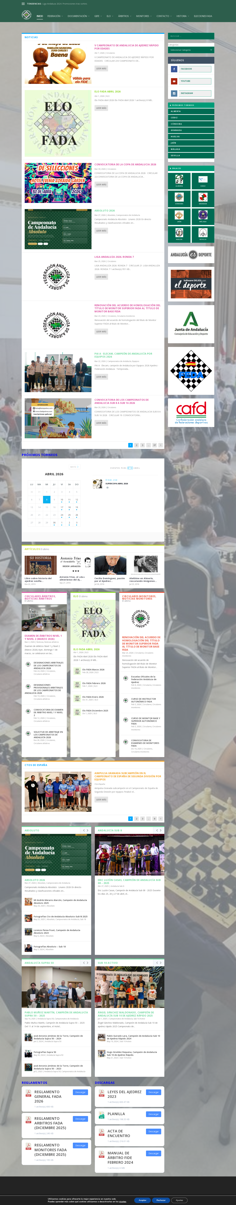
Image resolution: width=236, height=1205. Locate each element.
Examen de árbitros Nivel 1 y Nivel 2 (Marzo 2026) (43, 630)
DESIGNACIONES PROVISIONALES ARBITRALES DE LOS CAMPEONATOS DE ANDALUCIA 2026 (44, 681)
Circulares (110, 46)
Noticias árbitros (51, 635)
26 (77, 507)
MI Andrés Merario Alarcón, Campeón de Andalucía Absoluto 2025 (60, 894)
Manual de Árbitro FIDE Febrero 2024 (120, 1150)
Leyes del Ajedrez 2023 (125, 1087)
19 (77, 500)
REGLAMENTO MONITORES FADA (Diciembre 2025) (50, 1142)
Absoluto (111, 208)
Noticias (40, 635)
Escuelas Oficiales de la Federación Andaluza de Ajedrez (143, 672)
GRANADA (176, 123)
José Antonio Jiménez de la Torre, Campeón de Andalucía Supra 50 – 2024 (58, 1030)
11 (69, 492)
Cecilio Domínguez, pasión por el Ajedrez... (110, 572)
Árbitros (123, 13)
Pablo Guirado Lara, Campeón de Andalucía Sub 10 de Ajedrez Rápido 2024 (133, 1030)
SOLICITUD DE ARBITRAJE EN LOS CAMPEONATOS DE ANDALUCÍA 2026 (48, 727)
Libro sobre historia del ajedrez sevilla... (38, 572)
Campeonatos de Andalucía (128, 208)
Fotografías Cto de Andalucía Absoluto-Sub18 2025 (60, 909)
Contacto (163, 13)
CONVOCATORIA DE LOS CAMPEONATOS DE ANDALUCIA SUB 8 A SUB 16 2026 (122, 394)
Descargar (80, 1085)
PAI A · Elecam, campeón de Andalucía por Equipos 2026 (123, 348)
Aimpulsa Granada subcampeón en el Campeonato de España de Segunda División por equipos (128, 769)
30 (54, 515)
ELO (108, 89)
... (148, 437)
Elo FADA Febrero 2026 (94, 676)
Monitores (142, 13)
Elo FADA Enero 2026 (93, 689)
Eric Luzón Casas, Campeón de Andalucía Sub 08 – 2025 (129, 874)
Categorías (173, 37)
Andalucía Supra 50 (45, 1011)
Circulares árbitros (42, 667)
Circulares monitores (126, 309)
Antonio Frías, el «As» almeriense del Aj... (72, 571)
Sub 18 (83, 912)
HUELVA (175, 129)
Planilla (116, 1106)
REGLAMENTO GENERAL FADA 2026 (47, 1089)
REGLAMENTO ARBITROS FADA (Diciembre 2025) (50, 1116)
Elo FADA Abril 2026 (108, 84)
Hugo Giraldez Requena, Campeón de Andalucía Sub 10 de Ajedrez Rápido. (132, 1046)
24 (62, 507)
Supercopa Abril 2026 (117, 476)
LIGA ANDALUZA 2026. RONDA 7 (114, 249)
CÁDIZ (174, 110)
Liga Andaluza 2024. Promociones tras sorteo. (64, 3)
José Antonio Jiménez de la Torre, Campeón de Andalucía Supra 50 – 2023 (58, 1060)
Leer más (101, 61)
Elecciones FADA (203, 13)
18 (69, 500)
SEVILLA (175, 148)
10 (62, 492)
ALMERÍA (176, 104)
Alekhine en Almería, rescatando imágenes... (143, 572)
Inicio (40, 13)
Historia (181, 13)
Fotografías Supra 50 (45, 1045)
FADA (32, 1191)
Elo (109, 13)
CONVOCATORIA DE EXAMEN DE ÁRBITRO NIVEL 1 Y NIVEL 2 (48, 705)
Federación (53, 13)
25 (69, 507)
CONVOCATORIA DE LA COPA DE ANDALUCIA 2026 (125, 157)
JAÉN (173, 135)
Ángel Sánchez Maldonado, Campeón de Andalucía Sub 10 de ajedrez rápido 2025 (126, 1007)
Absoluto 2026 (105, 203)
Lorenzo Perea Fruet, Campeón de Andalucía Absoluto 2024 (57, 924)
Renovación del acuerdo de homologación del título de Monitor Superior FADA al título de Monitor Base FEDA (128, 301)
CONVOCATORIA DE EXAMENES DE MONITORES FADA (145, 736)
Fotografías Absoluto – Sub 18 (50, 939)
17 (62, 500)
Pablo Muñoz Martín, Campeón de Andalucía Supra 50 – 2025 (56, 1007)
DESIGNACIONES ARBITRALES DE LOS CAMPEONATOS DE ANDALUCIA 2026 (48, 658)
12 (77, 492)
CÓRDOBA (176, 116)
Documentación (77, 13)
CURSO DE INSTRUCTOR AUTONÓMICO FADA (143, 693)
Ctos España (100, 777)
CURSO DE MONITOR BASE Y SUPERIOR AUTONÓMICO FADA (145, 714)
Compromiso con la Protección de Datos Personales (174, 1190)
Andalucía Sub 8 (117, 879)
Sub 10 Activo (139, 1011)
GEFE (96, 13)
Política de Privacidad (135, 1190)
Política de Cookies (100, 1190)
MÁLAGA (175, 142)
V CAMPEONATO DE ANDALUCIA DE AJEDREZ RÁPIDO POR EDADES (127, 40)
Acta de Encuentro (119, 1126)
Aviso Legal (117, 1190)
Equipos (135, 354)
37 (154, 437)
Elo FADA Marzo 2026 (93, 662)
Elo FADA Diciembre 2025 (95, 703)
